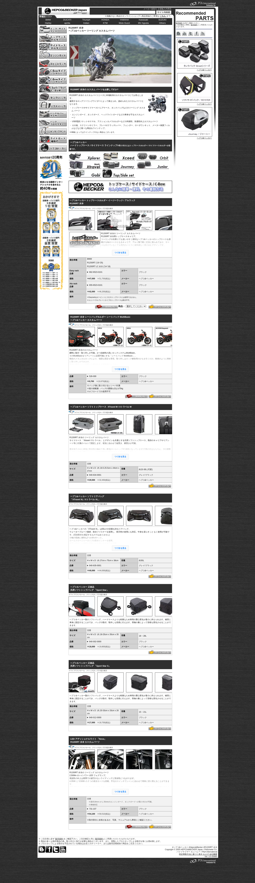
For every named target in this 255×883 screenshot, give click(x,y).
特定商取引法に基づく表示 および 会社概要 (198, 854)
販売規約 (179, 23)
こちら (163, 16)
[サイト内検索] (142, 12)
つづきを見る (120, 252)
